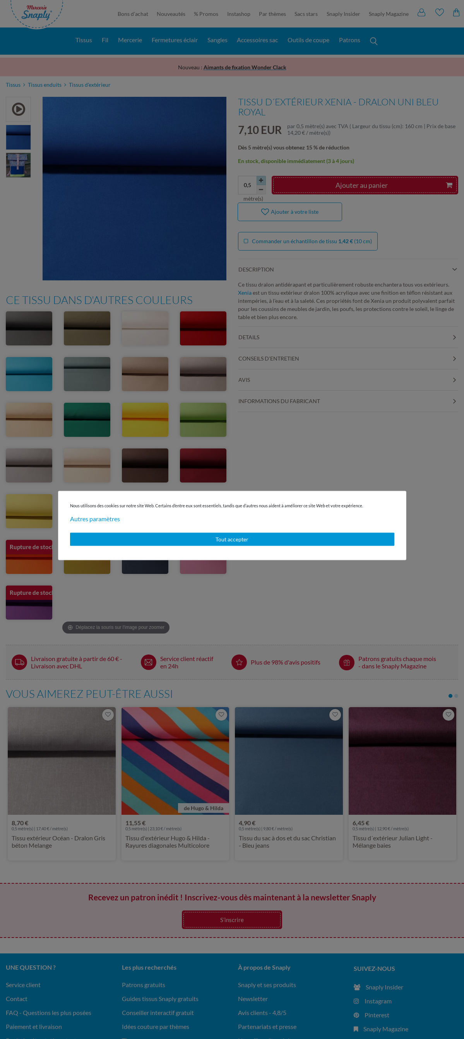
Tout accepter (232, 539)
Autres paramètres (95, 518)
